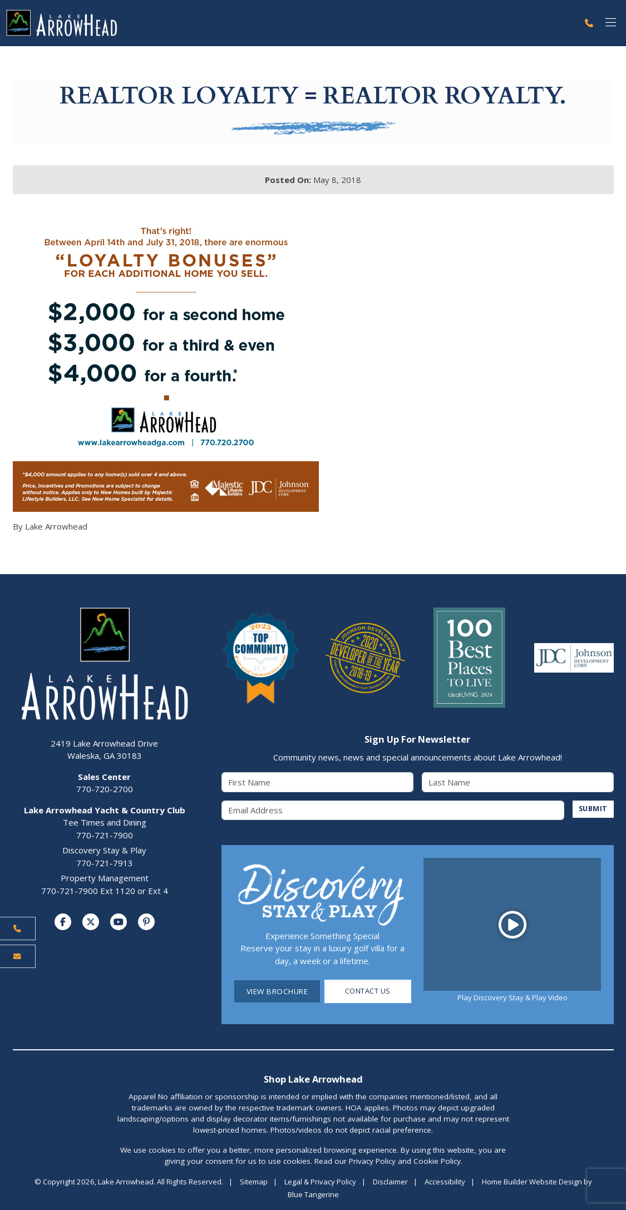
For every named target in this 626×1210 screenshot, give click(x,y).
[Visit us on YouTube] (118, 922)
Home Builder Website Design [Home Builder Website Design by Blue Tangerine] (532, 1182)
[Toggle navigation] (611, 23)
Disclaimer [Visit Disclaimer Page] (390, 1182)
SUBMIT (592, 809)
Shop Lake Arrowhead (313, 1079)
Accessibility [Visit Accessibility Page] (445, 1182)
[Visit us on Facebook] (63, 922)
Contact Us (367, 991)
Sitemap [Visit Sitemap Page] (254, 1182)
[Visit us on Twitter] (90, 922)
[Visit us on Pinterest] (146, 922)
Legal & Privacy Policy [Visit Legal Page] (320, 1182)
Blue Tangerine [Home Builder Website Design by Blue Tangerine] (313, 1194)
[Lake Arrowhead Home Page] (289, 23)
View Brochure (277, 991)
